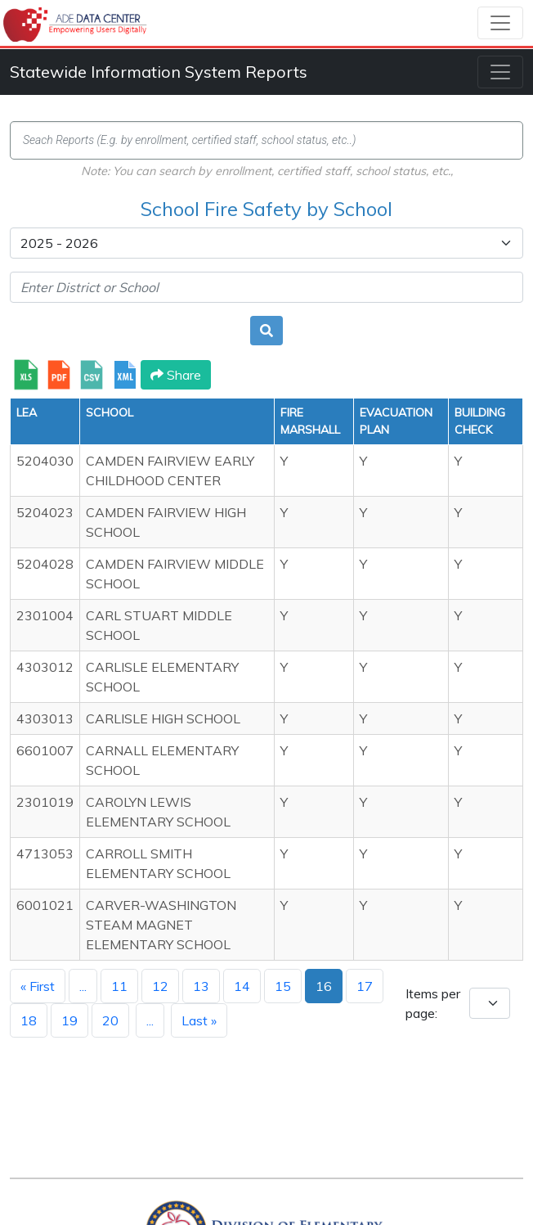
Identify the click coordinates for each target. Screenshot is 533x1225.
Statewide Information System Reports (158, 71)
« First (37, 986)
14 (242, 986)
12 (160, 986)
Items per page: (432, 1003)
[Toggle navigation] (500, 23)
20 (110, 1020)
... (83, 986)
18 (28, 1020)
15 (283, 986)
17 (364, 986)
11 (119, 986)
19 (69, 1020)
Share (175, 375)
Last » (199, 1020)
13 (201, 986)
